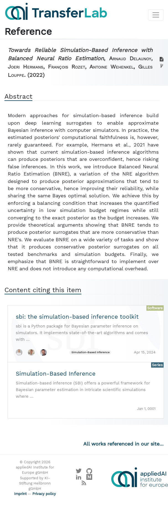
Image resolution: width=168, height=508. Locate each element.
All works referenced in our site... (123, 444)
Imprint (20, 494)
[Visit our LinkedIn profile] (79, 478)
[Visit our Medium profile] (89, 478)
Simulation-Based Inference (90, 352)
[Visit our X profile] (79, 472)
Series (157, 365)
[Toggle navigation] (156, 14)
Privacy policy (44, 494)
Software (155, 308)
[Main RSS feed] (84, 484)
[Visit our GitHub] (89, 472)
